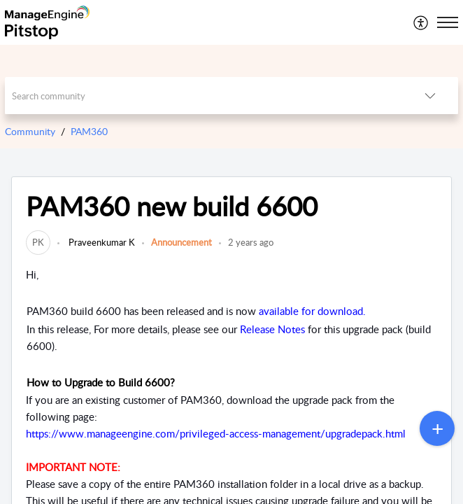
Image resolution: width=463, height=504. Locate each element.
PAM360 (89, 131)
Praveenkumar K (100, 242)
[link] (38, 242)
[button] (421, 22)
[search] (204, 95)
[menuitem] (421, 22)
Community (30, 131)
